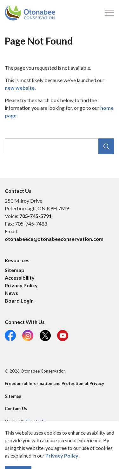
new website (20, 88)
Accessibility (20, 278)
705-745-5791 (35, 216)
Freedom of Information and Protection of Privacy (54, 383)
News (11, 293)
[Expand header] (109, 12)
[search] (59, 146)
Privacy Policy (21, 285)
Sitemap (14, 270)
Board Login (19, 301)
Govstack (34, 421)
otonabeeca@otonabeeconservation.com (54, 239)
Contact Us (16, 408)
